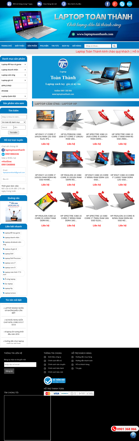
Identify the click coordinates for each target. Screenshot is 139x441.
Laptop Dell (8, 253)
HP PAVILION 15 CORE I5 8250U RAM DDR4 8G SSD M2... (122, 218)
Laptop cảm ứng (13, 75)
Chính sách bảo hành (56, 368)
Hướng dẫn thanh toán (84, 360)
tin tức (55, 45)
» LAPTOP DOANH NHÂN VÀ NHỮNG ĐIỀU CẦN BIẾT (14, 311)
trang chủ (6, 45)
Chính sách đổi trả (55, 360)
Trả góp (78, 368)
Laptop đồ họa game (11, 233)
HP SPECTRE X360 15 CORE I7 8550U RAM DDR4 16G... (71, 218)
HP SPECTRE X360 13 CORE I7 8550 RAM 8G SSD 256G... (122, 136)
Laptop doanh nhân (13, 69)
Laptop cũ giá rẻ (10, 249)
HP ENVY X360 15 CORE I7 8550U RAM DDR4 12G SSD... (97, 177)
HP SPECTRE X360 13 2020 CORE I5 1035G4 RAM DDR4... (96, 136)
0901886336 (10, 153)
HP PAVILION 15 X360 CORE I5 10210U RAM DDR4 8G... (71, 177)
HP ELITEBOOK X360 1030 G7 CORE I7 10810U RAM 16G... (71, 136)
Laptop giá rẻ (13, 80)
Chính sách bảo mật (55, 372)
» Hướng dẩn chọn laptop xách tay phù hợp (13, 343)
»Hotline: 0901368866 (8, 163)
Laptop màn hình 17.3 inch (12, 273)
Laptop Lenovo (9, 293)
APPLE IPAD (6, 85)
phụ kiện (44, 45)
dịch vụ (65, 45)
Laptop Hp (7, 288)
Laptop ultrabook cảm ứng (12, 243)
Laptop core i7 (9, 263)
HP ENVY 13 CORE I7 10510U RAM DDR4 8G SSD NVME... (45, 177)
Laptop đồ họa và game (13, 64)
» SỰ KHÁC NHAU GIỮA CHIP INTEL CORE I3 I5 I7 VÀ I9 (13, 323)
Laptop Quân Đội (13, 96)
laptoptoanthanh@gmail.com (14, 172)
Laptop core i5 (9, 267)
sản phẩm (32, 45)
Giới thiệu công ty (54, 357)
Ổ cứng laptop (9, 279)
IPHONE (4, 91)
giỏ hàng (76, 45)
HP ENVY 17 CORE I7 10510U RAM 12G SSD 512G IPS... (45, 136)
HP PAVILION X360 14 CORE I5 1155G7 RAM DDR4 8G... (45, 218)
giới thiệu (19, 45)
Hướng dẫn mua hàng (84, 357)
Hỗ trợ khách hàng (82, 364)
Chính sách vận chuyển (56, 364)
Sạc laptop (8, 284)
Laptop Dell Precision (12, 258)
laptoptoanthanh (13, 149)
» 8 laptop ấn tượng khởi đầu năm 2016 (13, 333)
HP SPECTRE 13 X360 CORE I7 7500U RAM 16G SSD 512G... (97, 218)
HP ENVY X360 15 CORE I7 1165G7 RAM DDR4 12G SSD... (122, 177)
